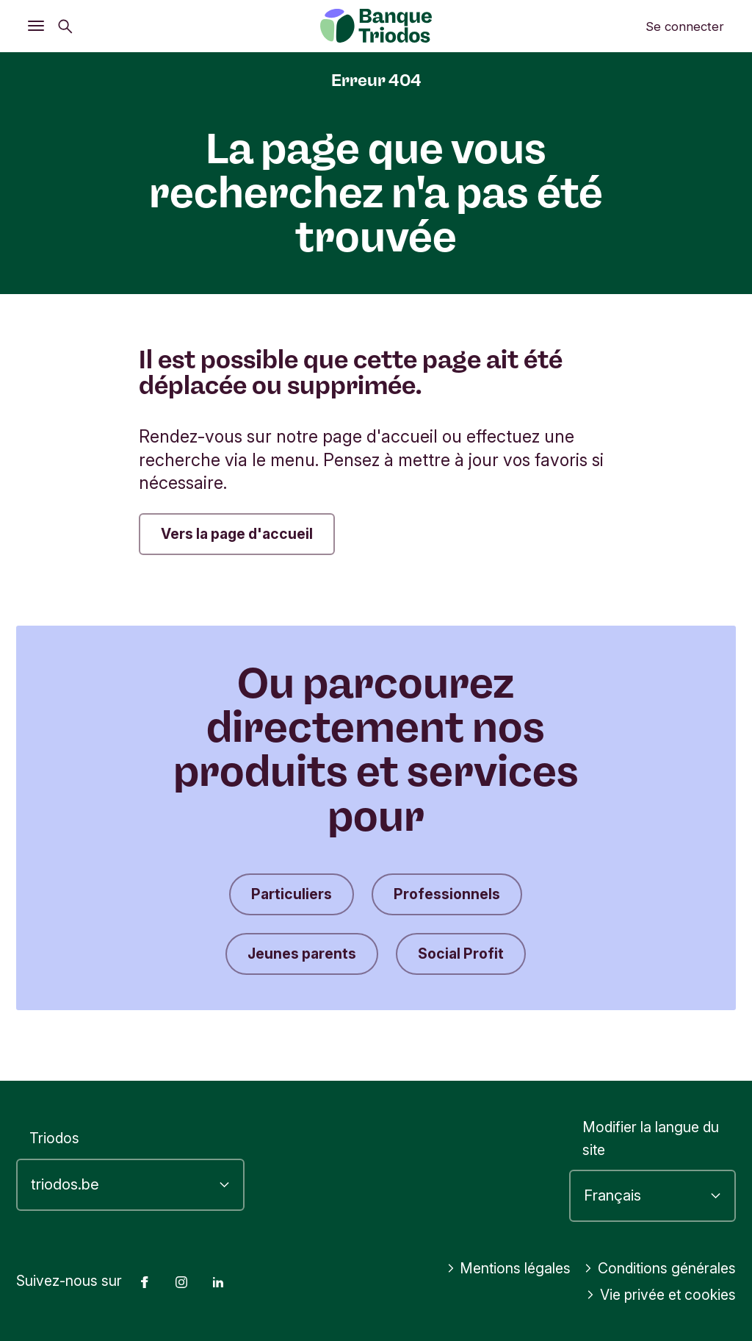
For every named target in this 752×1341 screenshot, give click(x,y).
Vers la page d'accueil (237, 534)
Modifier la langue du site (650, 1138)
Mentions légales (508, 1268)
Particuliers (291, 894)
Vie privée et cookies (661, 1295)
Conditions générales (660, 1268)
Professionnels (447, 894)
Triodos (54, 1138)
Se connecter (685, 26)
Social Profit (461, 953)
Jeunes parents (301, 953)
